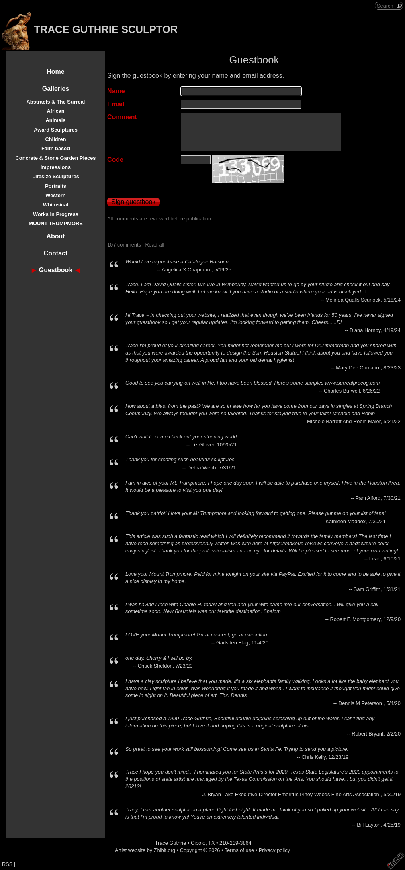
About (55, 236)
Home (55, 71)
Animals (56, 120)
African (55, 111)
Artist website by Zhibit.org (145, 850)
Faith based (55, 148)
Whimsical (55, 205)
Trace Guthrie (170, 843)
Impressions (56, 167)
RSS (7, 864)
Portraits (55, 186)
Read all (154, 245)
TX (211, 843)
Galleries (56, 88)
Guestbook (56, 270)
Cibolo (198, 843)
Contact (56, 253)
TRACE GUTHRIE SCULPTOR (106, 29)
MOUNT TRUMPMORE (55, 223)
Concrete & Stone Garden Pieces (56, 158)
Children (55, 139)
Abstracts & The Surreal (56, 102)
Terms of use (239, 850)
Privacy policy (274, 850)
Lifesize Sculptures (55, 176)
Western (55, 195)
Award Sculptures (56, 130)
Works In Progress (55, 214)
